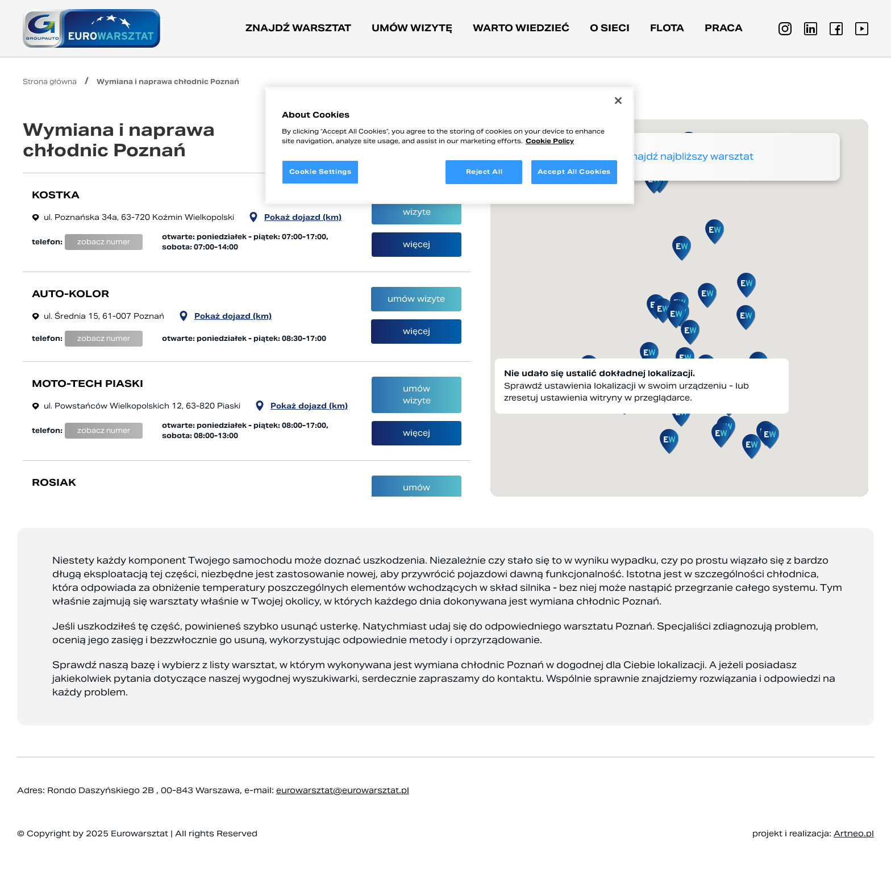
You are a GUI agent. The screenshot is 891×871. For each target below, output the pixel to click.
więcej (416, 244)
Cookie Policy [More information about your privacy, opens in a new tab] (550, 141)
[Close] (618, 100)
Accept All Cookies (574, 172)
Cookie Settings (320, 172)
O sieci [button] (610, 28)
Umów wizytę (412, 28)
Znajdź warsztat (298, 28)
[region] (449, 145)
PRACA (724, 28)
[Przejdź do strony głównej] (91, 28)
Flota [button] (667, 28)
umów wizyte (417, 206)
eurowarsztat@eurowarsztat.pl (342, 790)
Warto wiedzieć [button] (521, 28)
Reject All (484, 172)
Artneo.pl (854, 833)
